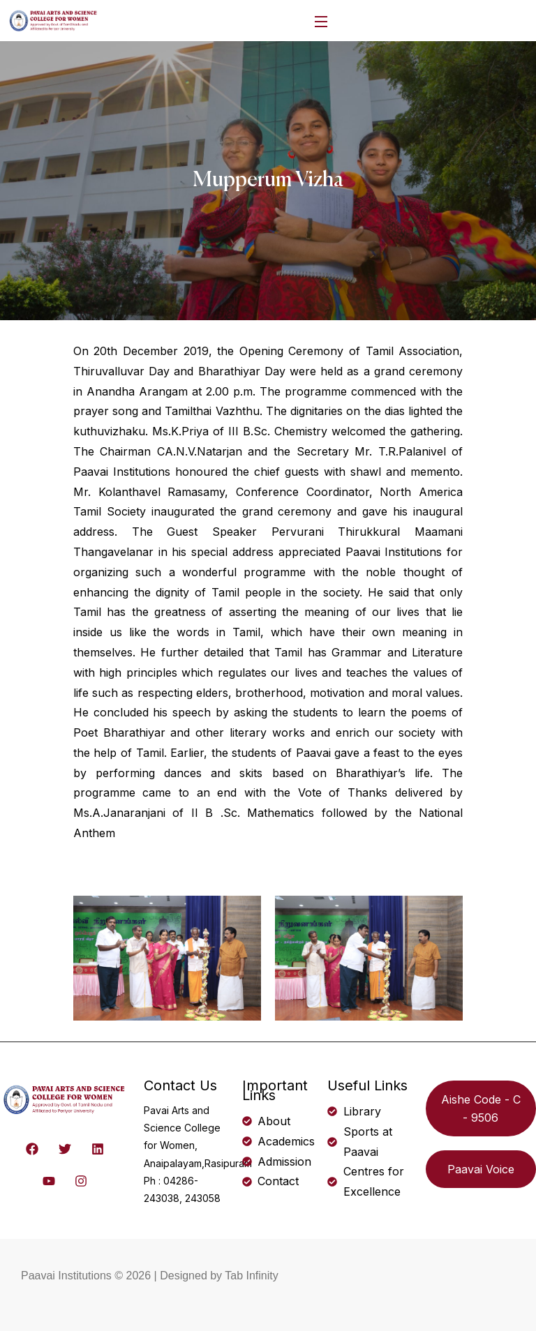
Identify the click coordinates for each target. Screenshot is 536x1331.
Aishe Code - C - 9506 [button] (481, 1108)
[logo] (53, 20)
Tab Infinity (251, 1275)
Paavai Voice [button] (480, 1169)
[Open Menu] (322, 20)
